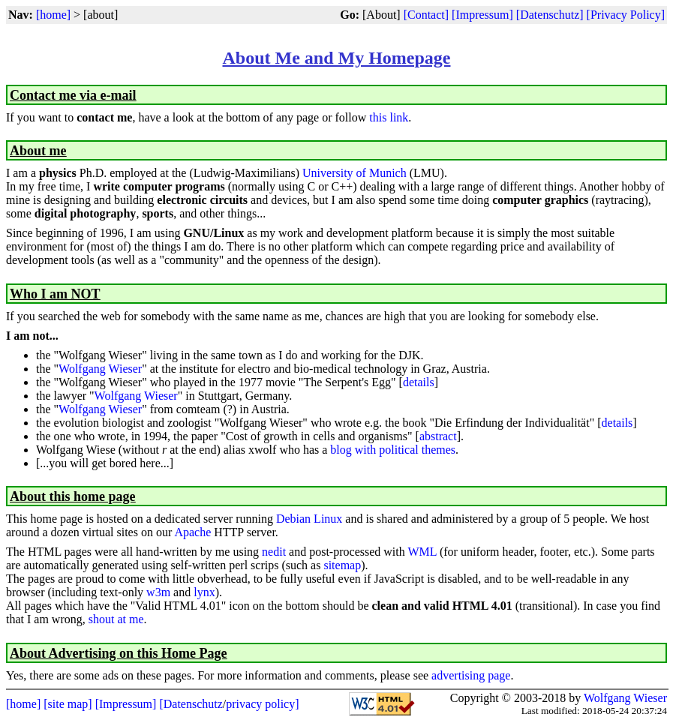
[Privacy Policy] (626, 14)
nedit (274, 551)
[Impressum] (482, 14)
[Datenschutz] (550, 14)
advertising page (470, 675)
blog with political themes (392, 449)
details (418, 382)
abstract (438, 436)
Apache (192, 532)
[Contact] (426, 14)
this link (388, 117)
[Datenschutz (190, 704)
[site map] (68, 704)
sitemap (342, 565)
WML (422, 551)
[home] (53, 14)
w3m (158, 592)
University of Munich (354, 172)
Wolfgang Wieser (100, 368)
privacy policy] (262, 704)
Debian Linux (309, 518)
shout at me (116, 619)
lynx (204, 592)
